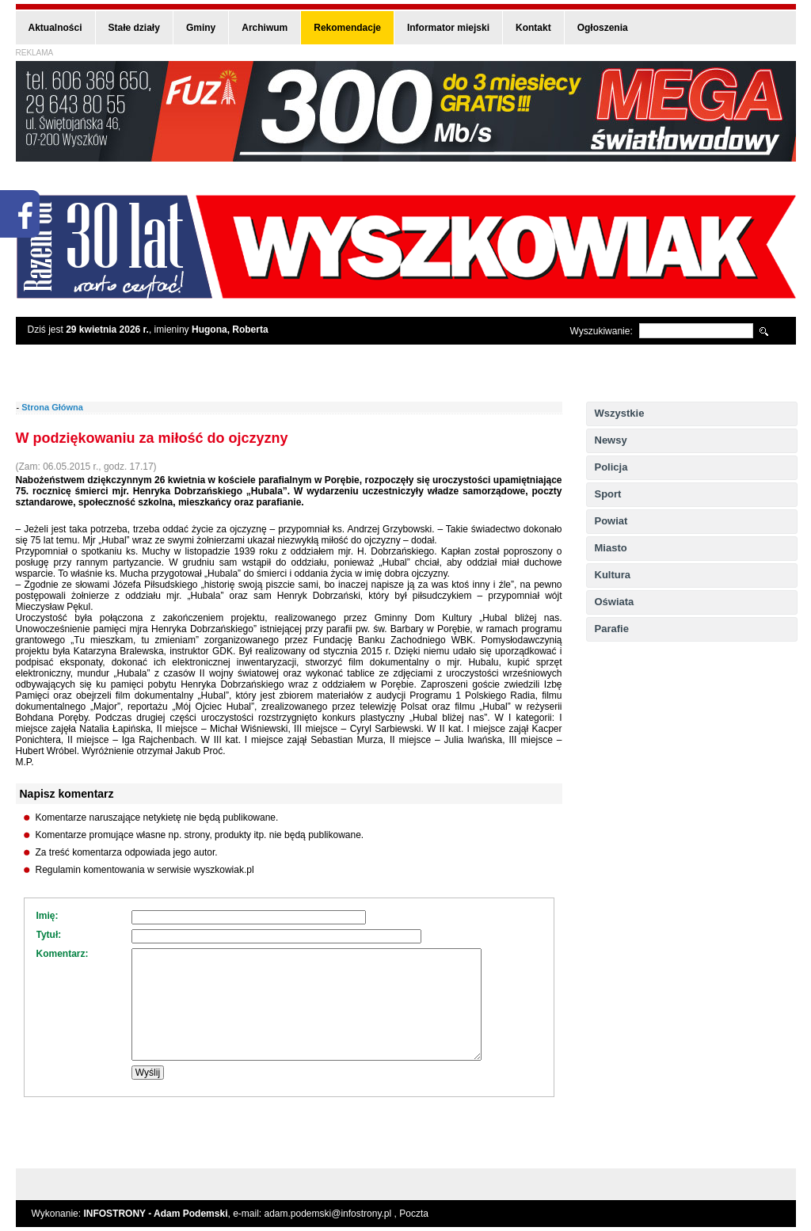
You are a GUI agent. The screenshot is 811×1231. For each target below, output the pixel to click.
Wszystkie (620, 413)
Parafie (612, 629)
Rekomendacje (347, 27)
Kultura (613, 575)
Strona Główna (52, 407)
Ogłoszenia (602, 27)
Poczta (413, 1213)
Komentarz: (62, 953)
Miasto (611, 548)
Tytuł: (49, 934)
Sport (608, 494)
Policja (611, 467)
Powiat (611, 521)
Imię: (47, 915)
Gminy (200, 27)
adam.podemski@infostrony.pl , (332, 1213)
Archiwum (264, 27)
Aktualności (55, 27)
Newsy (611, 440)
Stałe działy (134, 27)
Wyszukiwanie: (601, 331)
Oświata (614, 602)
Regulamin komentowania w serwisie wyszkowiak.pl (145, 869)
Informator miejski (448, 27)
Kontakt (533, 27)
